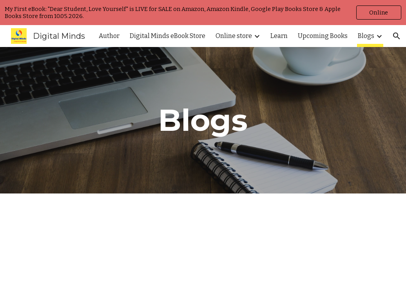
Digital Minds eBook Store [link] (167, 36)
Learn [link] (279, 36)
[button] (396, 36)
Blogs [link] (366, 36)
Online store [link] (234, 36)
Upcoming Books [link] (323, 36)
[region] (203, 12)
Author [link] (109, 36)
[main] (203, 120)
